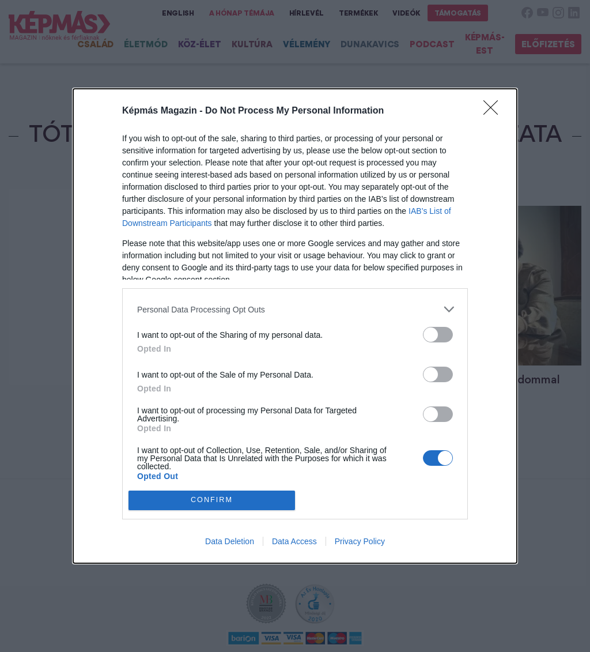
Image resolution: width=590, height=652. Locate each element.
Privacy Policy (360, 541)
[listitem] (295, 309)
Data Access (294, 541)
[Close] (494, 111)
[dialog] (295, 326)
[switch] (438, 334)
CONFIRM (211, 499)
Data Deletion (229, 541)
